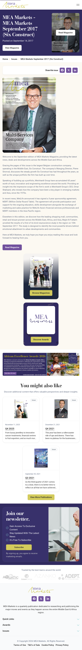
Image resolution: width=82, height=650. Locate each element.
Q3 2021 (29, 478)
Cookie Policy (48, 645)
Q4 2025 (9, 428)
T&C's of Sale (34, 645)
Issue (34, 400)
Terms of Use (20, 645)
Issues (14, 59)
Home (5, 59)
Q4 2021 (49, 428)
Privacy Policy (62, 645)
